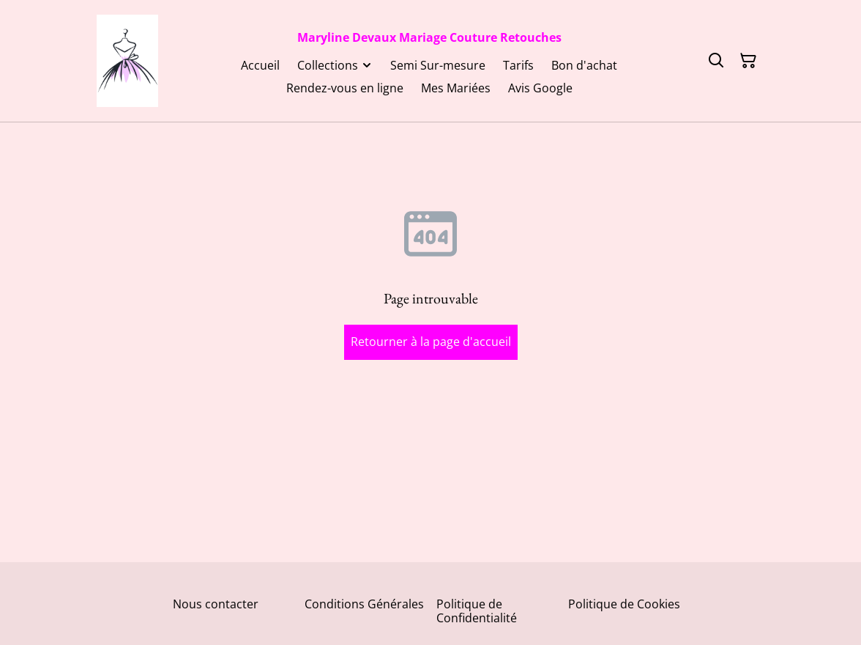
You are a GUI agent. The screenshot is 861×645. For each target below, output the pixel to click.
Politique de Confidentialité (476, 611)
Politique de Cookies (624, 604)
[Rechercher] (716, 61)
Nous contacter (215, 604)
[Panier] (748, 61)
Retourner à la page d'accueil (431, 341)
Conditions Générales (364, 604)
